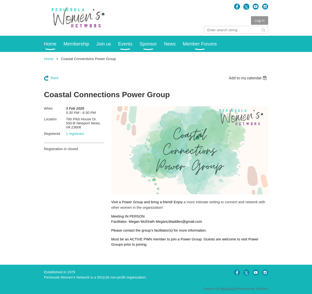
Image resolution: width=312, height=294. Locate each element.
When (48, 108)
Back (55, 78)
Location (50, 119)
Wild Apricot (228, 288)
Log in (260, 20)
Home (49, 59)
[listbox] (248, 78)
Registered (52, 134)
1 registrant (75, 134)
